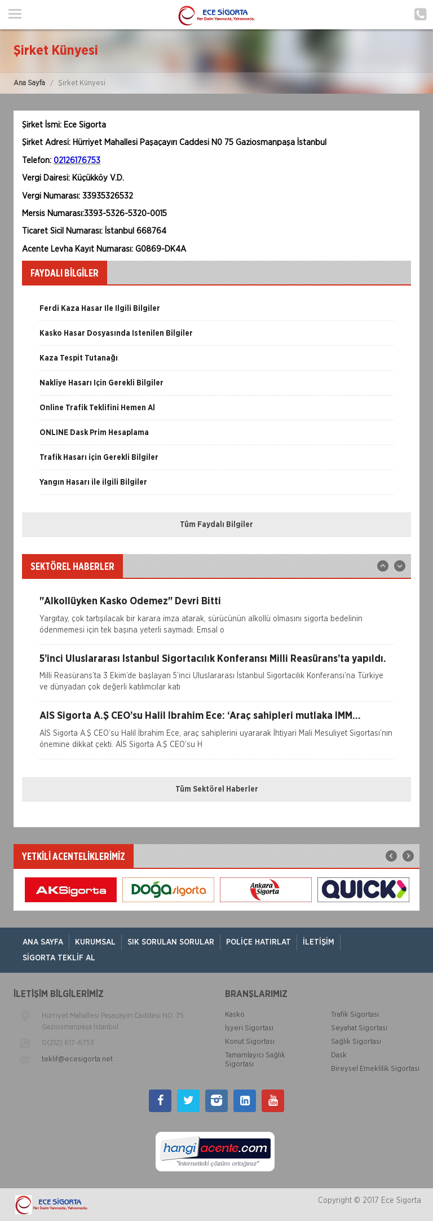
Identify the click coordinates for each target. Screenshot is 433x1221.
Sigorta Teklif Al (59, 958)
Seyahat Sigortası (359, 1028)
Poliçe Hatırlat (258, 942)
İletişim (318, 942)
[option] (216, 312)
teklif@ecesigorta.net (77, 1059)
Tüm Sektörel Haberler (216, 789)
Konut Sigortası (250, 1042)
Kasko (235, 1014)
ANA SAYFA (43, 942)
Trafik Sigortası (355, 1014)
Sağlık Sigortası (356, 1042)
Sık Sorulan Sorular (170, 942)
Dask (339, 1055)
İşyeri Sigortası (249, 1028)
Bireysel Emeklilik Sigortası (375, 1069)
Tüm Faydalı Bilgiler (216, 525)
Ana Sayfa (29, 83)
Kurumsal (95, 942)
